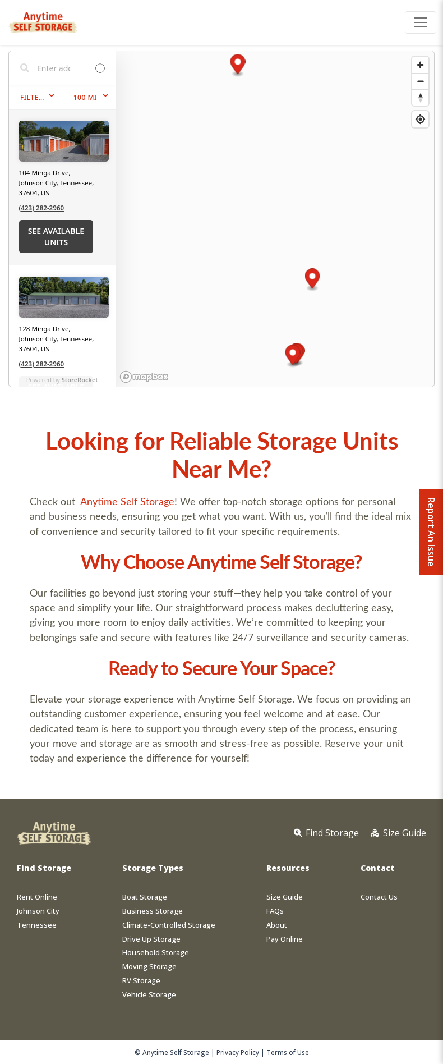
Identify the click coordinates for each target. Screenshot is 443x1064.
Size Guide (284, 897)
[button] (292, 356)
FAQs (275, 911)
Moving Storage (149, 966)
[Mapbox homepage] (144, 376)
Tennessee (37, 925)
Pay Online (284, 939)
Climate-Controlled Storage (168, 925)
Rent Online (37, 897)
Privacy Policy (237, 1052)
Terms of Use (287, 1052)
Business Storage (152, 911)
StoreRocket (80, 379)
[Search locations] (54, 68)
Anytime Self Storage (127, 501)
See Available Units (56, 236)
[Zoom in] (420, 65)
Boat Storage (144, 897)
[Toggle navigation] (420, 22)
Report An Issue (431, 532)
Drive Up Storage (151, 939)
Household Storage (155, 952)
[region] (275, 219)
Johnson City (38, 911)
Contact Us (379, 897)
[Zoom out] (420, 81)
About (276, 925)
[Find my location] (420, 119)
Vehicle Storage (149, 994)
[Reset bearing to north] (420, 97)
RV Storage (141, 980)
